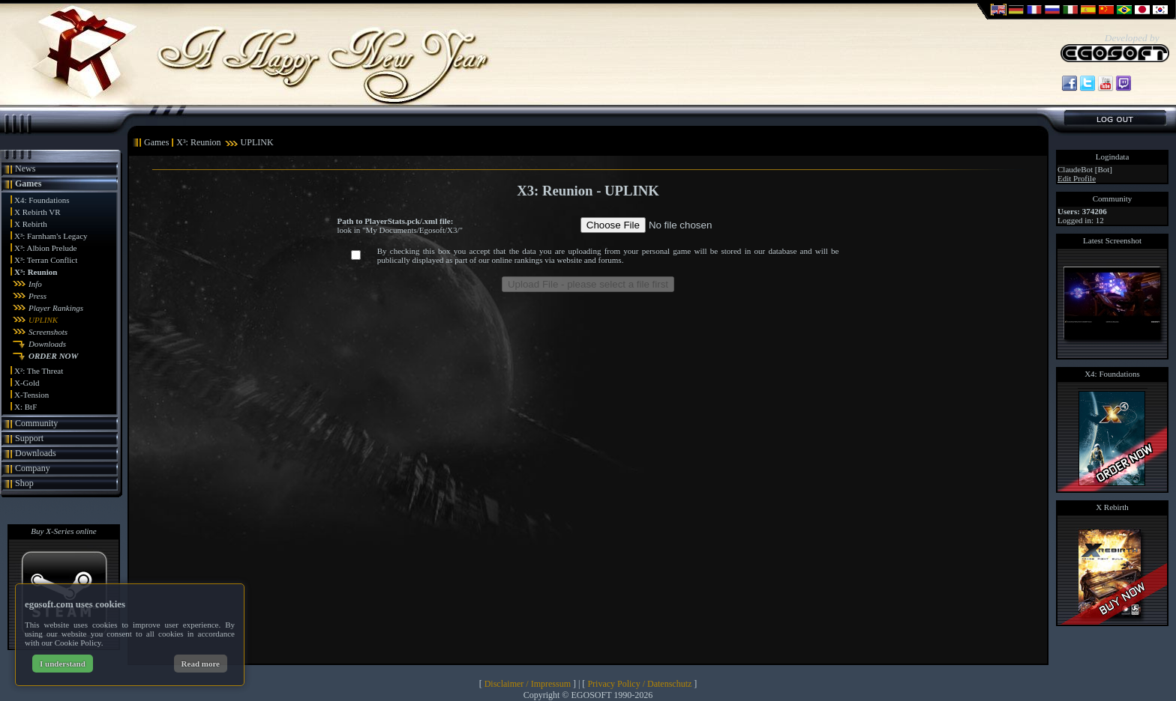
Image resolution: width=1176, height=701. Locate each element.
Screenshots (48, 331)
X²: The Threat (38, 370)
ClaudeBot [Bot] (1085, 169)
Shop (24, 483)
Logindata (1113, 156)
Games (28, 183)
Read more (201, 663)
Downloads (47, 343)
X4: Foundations (42, 199)
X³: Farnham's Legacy (51, 235)
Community (36, 423)
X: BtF (25, 406)
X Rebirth (30, 223)
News (25, 168)
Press (37, 295)
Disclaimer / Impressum (527, 684)
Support (29, 438)
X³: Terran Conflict (45, 259)
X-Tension (31, 394)
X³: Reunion (35, 271)
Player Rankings (55, 307)
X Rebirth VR (37, 211)
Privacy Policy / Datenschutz (639, 684)
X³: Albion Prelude (45, 247)
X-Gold (27, 382)
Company (32, 468)
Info (35, 283)
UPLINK (43, 319)
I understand (63, 663)
